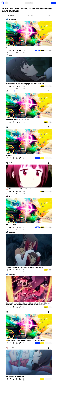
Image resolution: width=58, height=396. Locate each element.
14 (50, 50)
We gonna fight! (11, 225)
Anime (42, 50)
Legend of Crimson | (12, 120)
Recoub (37, 50)
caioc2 (10, 55)
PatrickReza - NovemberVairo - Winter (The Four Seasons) (25, 340)
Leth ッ (10, 196)
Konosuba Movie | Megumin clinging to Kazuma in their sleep (25, 84)
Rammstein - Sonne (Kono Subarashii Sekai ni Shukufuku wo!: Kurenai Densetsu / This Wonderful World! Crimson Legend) (28, 304)
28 (50, 269)
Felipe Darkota (12, 347)
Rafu (10, 311)
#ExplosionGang (24, 120)
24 (50, 191)
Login (53, 3)
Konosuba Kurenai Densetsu (15, 376)
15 (50, 122)
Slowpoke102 (12, 127)
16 (50, 227)
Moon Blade (11, 274)
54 (50, 307)
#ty (28, 189)
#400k (25, 189)
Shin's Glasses (12, 19)
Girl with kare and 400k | (14, 189)
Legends (9, 155)
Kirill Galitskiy (12, 232)
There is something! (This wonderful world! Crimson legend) (24, 267)
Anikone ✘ (11, 91)
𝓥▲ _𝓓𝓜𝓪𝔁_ (11, 162)
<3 (30, 189)
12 (50, 379)
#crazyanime (42, 305)
